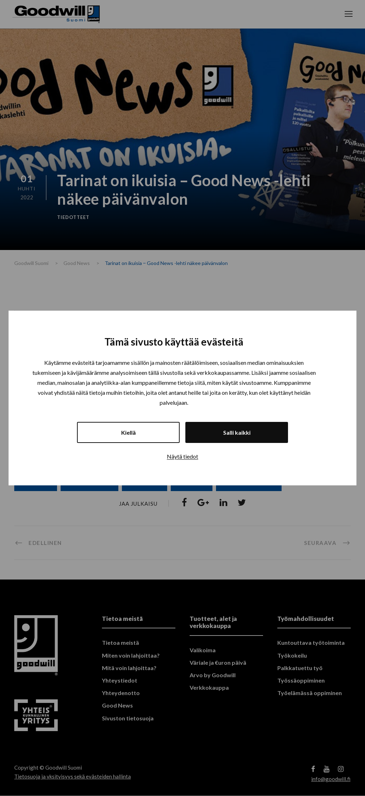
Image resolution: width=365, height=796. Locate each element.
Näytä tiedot (182, 456)
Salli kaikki (237, 432)
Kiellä (128, 432)
